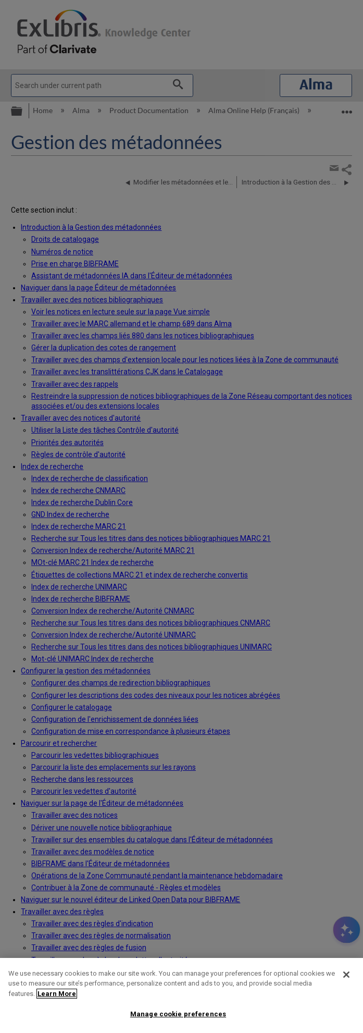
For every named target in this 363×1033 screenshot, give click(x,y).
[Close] (346, 974)
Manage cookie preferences (178, 1014)
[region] (181, 995)
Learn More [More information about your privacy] (56, 994)
